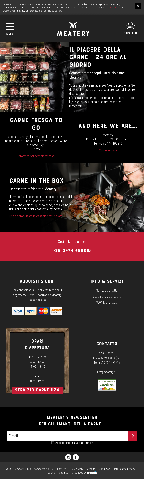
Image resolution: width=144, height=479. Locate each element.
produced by (84, 472)
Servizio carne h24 (37, 390)
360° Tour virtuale (107, 302)
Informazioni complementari (36, 156)
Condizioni (105, 469)
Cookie (51, 472)
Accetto (74, 443)
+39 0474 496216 (72, 250)
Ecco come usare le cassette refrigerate (36, 216)
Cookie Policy (113, 7)
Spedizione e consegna (107, 296)
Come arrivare (108, 150)
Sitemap (63, 472)
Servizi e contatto (106, 290)
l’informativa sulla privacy (79, 443)
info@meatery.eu (107, 372)
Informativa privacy (124, 469)
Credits (91, 469)
